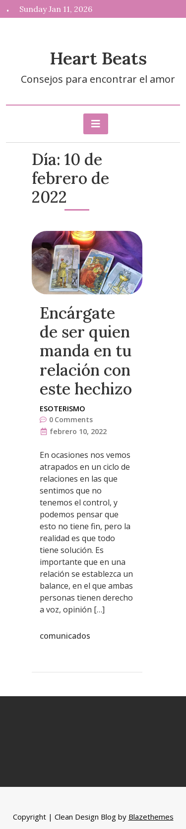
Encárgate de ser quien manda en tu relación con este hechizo (86, 351)
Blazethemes (151, 817)
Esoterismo (62, 408)
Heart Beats (98, 58)
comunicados (65, 635)
